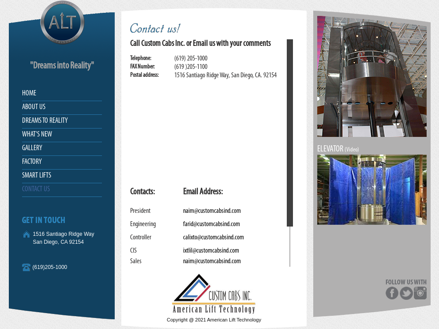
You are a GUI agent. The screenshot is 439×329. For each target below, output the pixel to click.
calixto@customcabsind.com (213, 237)
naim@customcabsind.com (212, 211)
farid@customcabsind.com (211, 224)
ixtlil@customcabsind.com (211, 250)
